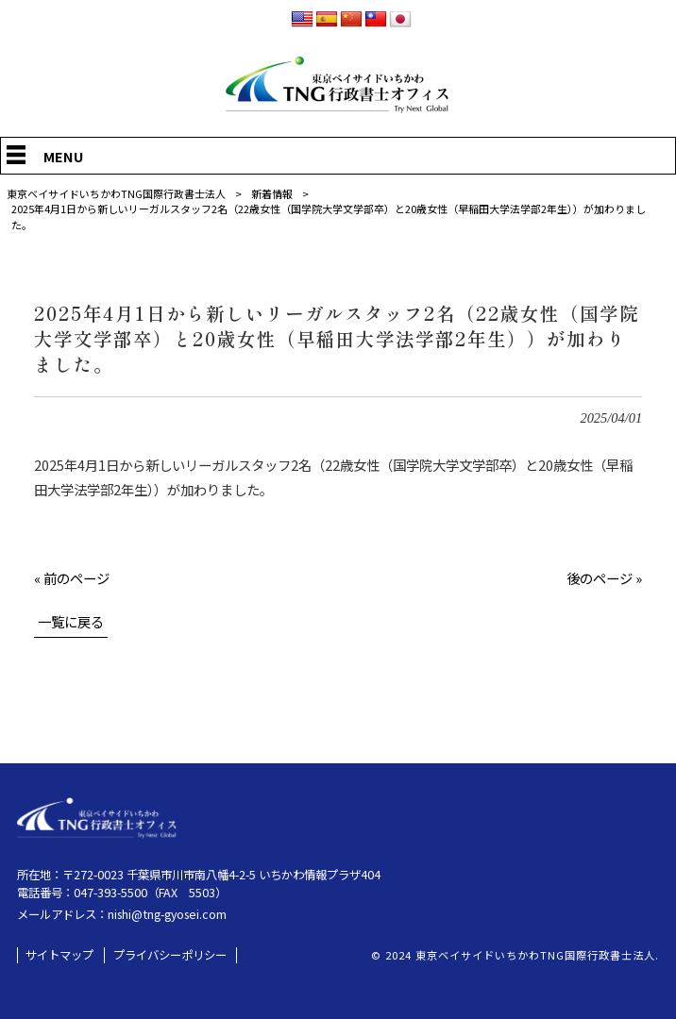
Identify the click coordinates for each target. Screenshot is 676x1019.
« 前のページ (72, 578)
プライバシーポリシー (170, 955)
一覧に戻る (71, 621)
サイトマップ (59, 955)
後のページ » (604, 578)
